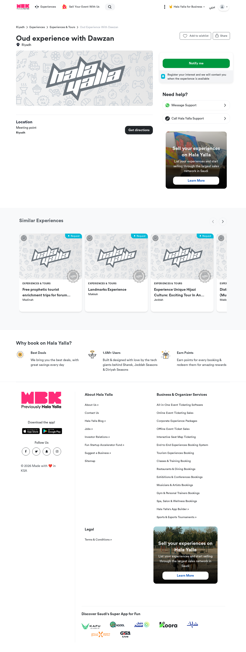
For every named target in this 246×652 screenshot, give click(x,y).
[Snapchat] (47, 451)
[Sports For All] (100, 634)
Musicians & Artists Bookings (175, 485)
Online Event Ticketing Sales (175, 413)
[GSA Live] (125, 634)
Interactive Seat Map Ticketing (176, 437)
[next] (223, 222)
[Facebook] (26, 451)
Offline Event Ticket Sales (173, 429)
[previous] (213, 222)
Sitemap (90, 461)
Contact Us (92, 413)
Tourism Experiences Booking (175, 453)
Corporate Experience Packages (177, 421)
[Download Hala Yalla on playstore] (52, 431)
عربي (212, 7)
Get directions (138, 130)
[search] (108, 7)
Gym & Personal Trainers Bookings (178, 493)
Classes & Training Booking (174, 461)
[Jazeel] (142, 625)
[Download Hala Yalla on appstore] (31, 431)
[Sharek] (192, 625)
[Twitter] (36, 451)
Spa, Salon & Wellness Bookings (177, 501)
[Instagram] (57, 451)
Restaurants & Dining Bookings (176, 469)
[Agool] (117, 625)
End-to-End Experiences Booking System (182, 445)
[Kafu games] (91, 626)
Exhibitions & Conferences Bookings (180, 477)
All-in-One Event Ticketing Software (180, 405)
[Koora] (168, 625)
